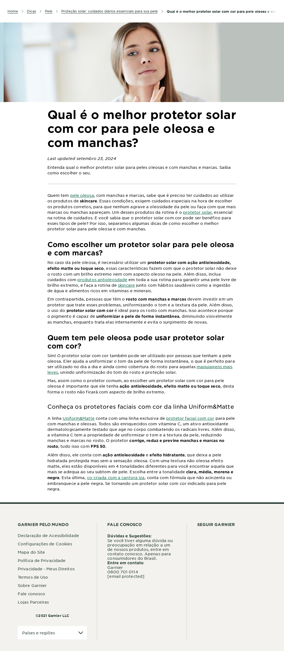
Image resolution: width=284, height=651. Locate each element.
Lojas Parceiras (33, 601)
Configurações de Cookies (45, 543)
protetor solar (197, 212)
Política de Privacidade (41, 560)
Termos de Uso (33, 576)
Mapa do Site (31, 552)
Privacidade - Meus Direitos (46, 568)
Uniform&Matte (78, 418)
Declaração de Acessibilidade (48, 535)
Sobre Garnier (32, 585)
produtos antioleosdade (102, 279)
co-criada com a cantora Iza (116, 477)
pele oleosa (82, 195)
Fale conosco (31, 593)
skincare (126, 285)
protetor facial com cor (190, 418)
